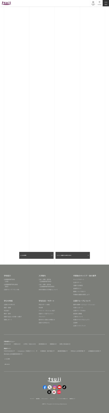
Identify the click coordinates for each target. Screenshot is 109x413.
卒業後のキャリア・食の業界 (84, 277)
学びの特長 (8, 302)
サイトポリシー (52, 398)
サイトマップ (20, 398)
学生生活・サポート (46, 302)
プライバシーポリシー (40, 398)
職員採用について (83, 398)
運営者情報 (29, 398)
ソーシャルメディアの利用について (67, 398)
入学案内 (42, 277)
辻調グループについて (82, 302)
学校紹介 (7, 277)
